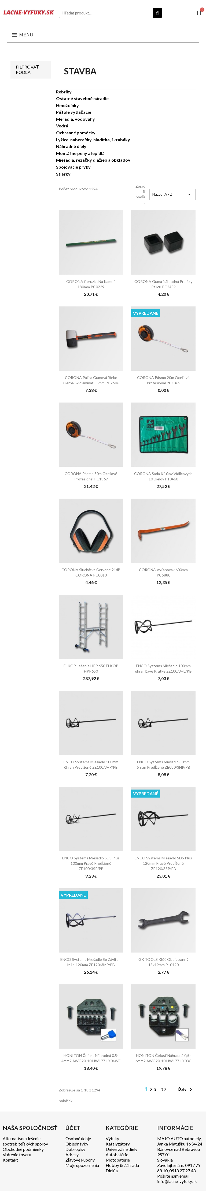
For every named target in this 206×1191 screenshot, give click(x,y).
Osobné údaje (78, 1138)
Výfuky (112, 1138)
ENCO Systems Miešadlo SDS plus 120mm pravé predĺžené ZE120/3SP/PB (163, 863)
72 (164, 1089)
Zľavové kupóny (80, 1159)
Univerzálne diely (121, 1149)
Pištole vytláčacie (73, 112)
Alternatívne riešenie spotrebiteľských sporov (25, 1141)
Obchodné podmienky (23, 1149)
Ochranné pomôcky (75, 132)
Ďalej (186, 1089)
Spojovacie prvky (73, 166)
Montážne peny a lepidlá (80, 153)
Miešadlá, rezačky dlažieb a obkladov (93, 159)
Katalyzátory (118, 1143)
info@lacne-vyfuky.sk (177, 1181)
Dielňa (112, 1170)
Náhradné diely (71, 146)
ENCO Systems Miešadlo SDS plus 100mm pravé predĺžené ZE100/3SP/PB (91, 863)
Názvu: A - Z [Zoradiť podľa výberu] (172, 194)
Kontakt (10, 1159)
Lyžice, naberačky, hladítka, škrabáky (93, 139)
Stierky (63, 173)
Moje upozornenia (82, 1165)
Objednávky (76, 1143)
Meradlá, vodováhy (75, 119)
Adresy (72, 1154)
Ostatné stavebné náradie (82, 98)
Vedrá (62, 125)
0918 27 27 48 (182, 1170)
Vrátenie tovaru (17, 1154)
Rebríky (64, 91)
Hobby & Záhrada (122, 1165)
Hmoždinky (67, 105)
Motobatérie (118, 1159)
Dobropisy (75, 1149)
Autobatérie (117, 1154)
